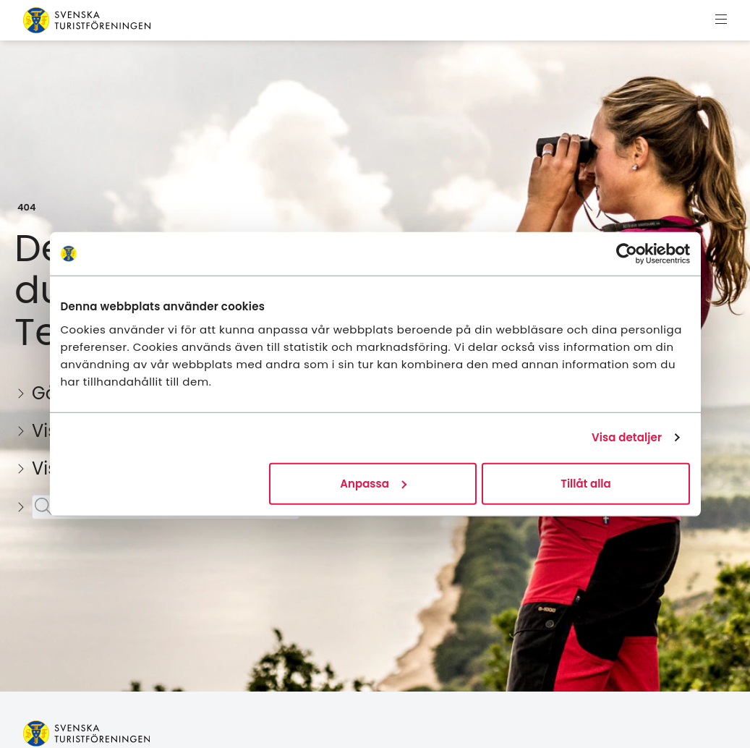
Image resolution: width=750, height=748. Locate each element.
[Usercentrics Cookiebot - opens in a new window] (626, 254)
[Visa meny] (721, 20)
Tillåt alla (585, 482)
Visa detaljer (627, 437)
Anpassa (373, 482)
